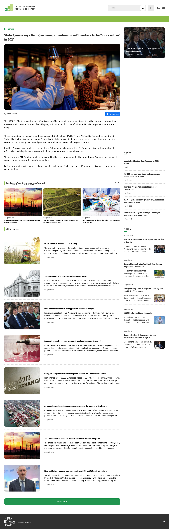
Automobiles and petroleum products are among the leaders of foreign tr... (75, 406)
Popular (127, 152)
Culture (78, 19)
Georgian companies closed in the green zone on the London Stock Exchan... (76, 374)
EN (163, 7)
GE (158, 7)
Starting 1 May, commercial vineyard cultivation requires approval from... (60, 221)
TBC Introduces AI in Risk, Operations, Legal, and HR (66, 276)
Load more (62, 501)
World (57, 19)
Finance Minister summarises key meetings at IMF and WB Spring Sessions (75, 471)
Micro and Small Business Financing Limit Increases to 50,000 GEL (101, 221)
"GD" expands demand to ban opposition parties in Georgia (69, 309)
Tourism (46, 19)
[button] (115, 183)
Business (22, 19)
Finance (34, 19)
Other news (12, 229)
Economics (9, 19)
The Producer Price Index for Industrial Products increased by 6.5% (22, 221)
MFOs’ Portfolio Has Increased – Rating (60, 244)
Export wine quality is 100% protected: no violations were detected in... (73, 341)
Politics (67, 19)
